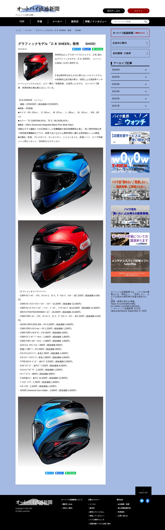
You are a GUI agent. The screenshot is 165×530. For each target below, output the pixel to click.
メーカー (57, 21)
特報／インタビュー (96, 21)
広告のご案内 (67, 508)
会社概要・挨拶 (123, 504)
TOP (21, 21)
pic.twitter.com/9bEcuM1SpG (125, 306)
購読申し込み (113, 11)
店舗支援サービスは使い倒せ (100, 524)
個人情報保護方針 (124, 508)
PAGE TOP (143, 491)
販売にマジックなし (97, 512)
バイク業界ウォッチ (97, 520)
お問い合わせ (123, 516)
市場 (39, 21)
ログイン (138, 11)
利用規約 (121, 512)
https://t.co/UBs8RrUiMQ (123, 304)
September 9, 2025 (137, 311)
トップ (18, 30)
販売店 (75, 21)
